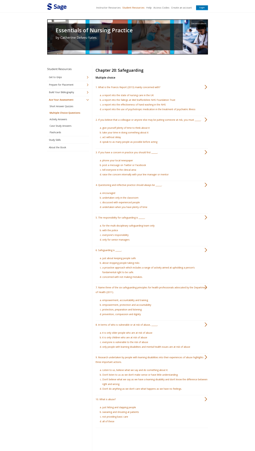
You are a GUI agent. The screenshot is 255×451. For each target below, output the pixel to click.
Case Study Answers (60, 125)
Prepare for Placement (61, 84)
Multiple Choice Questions (65, 112)
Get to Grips (55, 77)
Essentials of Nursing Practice (94, 30)
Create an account (181, 7)
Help (149, 7)
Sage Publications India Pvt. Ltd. (96, 438)
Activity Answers (58, 119)
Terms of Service (146, 438)
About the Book (57, 147)
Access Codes (161, 7)
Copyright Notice (167, 438)
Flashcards (55, 132)
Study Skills (55, 139)
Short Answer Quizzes (61, 106)
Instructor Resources (108, 7)
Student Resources (133, 7)
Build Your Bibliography (61, 92)
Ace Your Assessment (61, 99)
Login (202, 7)
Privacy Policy (185, 438)
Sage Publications (66, 438)
